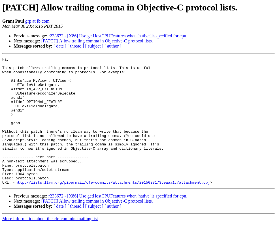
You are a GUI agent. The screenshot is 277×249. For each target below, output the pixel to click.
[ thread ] (75, 46)
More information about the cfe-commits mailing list (50, 244)
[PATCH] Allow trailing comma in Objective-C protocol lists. (97, 40)
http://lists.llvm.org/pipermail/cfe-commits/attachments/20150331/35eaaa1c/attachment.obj (113, 207)
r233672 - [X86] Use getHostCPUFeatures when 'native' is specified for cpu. (117, 35)
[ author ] (113, 46)
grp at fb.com (37, 21)
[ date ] (60, 46)
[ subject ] (94, 46)
